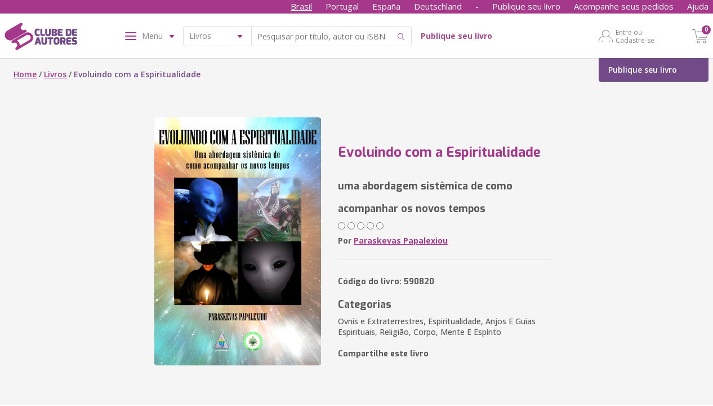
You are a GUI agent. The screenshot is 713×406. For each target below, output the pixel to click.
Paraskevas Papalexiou (401, 240)
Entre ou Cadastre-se (635, 36)
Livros (55, 74)
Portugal (342, 6)
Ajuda (697, 6)
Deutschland (438, 6)
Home (25, 74)
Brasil (301, 6)
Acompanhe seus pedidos (624, 6)
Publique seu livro (526, 6)
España (386, 6)
